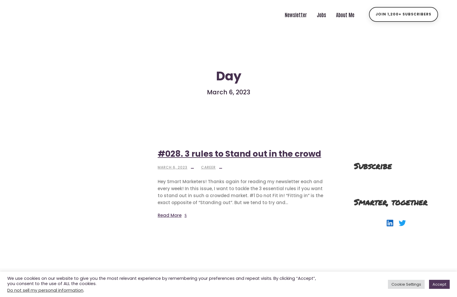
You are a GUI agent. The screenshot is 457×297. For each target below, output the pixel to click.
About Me (345, 14)
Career (208, 167)
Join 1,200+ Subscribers (403, 14)
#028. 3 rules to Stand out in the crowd (239, 154)
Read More (172, 215)
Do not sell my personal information (45, 290)
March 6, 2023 (172, 167)
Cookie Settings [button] (406, 284)
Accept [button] (439, 284)
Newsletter (296, 14)
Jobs (321, 14)
